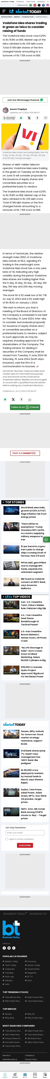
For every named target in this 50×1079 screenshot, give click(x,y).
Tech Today (10, 965)
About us (6, 1055)
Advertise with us (10, 1059)
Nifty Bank (9, 1018)
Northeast (41, 2)
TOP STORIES (14, 502)
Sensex (8, 1014)
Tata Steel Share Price (35, 1001)
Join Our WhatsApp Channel (25, 100)
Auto (29, 980)
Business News (6, 17)
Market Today (11, 961)
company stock (27, 17)
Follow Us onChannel (25, 407)
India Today (30, 2)
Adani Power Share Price (35, 997)
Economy (31, 961)
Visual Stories (33, 969)
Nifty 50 (30, 1014)
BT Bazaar (20, 2)
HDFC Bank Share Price (13, 1001)
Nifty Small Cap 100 (35, 1018)
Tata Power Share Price (13, 1046)
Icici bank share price (13, 1042)
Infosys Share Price (13, 1038)
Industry (8, 980)
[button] (45, 1075)
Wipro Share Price (35, 1042)
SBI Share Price (34, 1038)
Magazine (31, 973)
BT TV (30, 976)
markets (17, 17)
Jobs (7, 984)
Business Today (7, 2)
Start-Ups (9, 976)
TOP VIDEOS (17, 597)
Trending (9, 973)
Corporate (10, 969)
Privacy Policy (31, 1059)
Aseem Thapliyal (18, 109)
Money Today (33, 965)
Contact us (29, 1055)
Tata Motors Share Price (13, 997)
